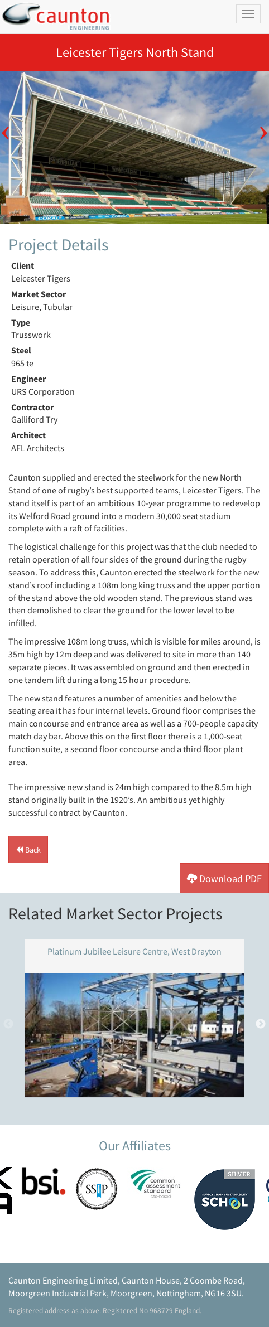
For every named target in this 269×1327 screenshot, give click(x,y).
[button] (28, 849)
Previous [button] (5, 125)
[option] (134, 147)
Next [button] (263, 125)
